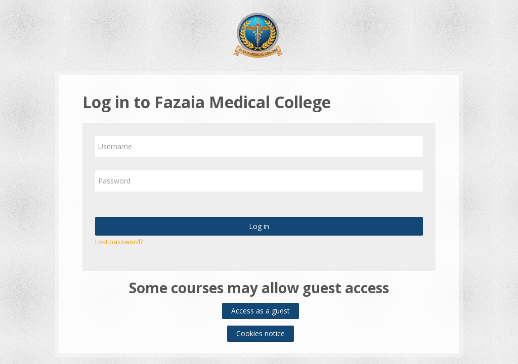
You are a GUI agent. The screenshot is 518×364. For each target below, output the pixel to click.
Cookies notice (260, 333)
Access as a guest (260, 310)
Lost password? (119, 241)
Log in (259, 226)
